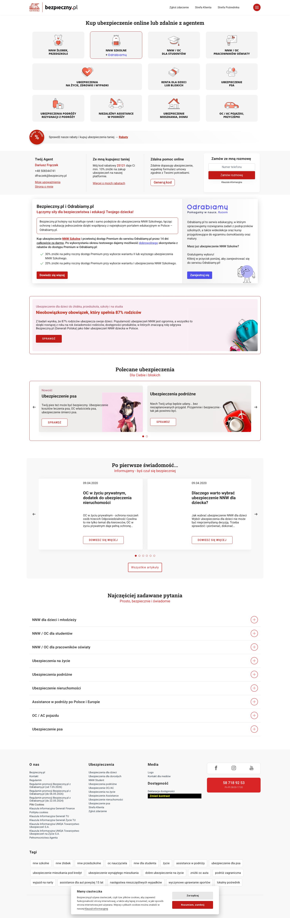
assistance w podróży (190, 863)
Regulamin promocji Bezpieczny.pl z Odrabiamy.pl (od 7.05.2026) (50, 785)
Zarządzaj (193, 895)
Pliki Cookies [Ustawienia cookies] (36, 804)
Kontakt (33, 776)
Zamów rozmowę (231, 175)
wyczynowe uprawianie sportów (189, 882)
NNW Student (96, 779)
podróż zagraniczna (228, 872)
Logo (151, 772)
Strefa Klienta (203, 7)
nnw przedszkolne (89, 863)
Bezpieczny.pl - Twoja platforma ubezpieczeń (53, 7)
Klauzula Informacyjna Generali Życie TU (52, 819)
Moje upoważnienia (47, 182)
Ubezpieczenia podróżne (103, 783)
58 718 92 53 (234, 782)
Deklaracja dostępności (161, 791)
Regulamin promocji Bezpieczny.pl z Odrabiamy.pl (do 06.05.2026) (50, 792)
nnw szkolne (41, 863)
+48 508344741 (45, 171)
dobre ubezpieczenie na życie (164, 872)
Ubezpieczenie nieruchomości (106, 799)
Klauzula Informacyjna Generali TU (49, 816)
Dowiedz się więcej (52, 275)
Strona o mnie (44, 186)
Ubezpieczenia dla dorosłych (105, 776)
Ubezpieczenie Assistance (104, 795)
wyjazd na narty (43, 882)
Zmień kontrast (160, 795)
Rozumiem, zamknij (192, 904)
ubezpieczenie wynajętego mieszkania (113, 872)
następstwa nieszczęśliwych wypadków (136, 882)
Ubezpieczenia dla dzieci (103, 772)
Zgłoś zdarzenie (179, 7)
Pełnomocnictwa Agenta (43, 837)
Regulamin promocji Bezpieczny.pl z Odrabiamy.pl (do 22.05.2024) (50, 799)
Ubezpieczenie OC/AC (101, 787)
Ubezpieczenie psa (99, 803)
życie (166, 863)
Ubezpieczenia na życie (102, 791)
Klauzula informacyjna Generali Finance (52, 808)
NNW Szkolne (71, 238)
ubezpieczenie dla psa (225, 863)
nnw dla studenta (145, 863)
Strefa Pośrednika (228, 7)
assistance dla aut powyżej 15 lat (81, 882)
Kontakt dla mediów (159, 776)
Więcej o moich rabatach (109, 183)
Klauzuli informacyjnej (96, 908)
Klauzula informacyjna (231, 182)
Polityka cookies (38, 812)
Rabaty (123, 137)
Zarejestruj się (199, 275)
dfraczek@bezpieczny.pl (51, 175)
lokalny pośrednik (228, 882)
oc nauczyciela (117, 863)
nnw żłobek (63, 863)
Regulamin (35, 779)
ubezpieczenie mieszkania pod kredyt (57, 872)
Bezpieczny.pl (37, 772)
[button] (34, 406)
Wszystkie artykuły (145, 567)
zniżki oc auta (199, 872)
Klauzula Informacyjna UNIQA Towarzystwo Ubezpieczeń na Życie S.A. (54, 832)
